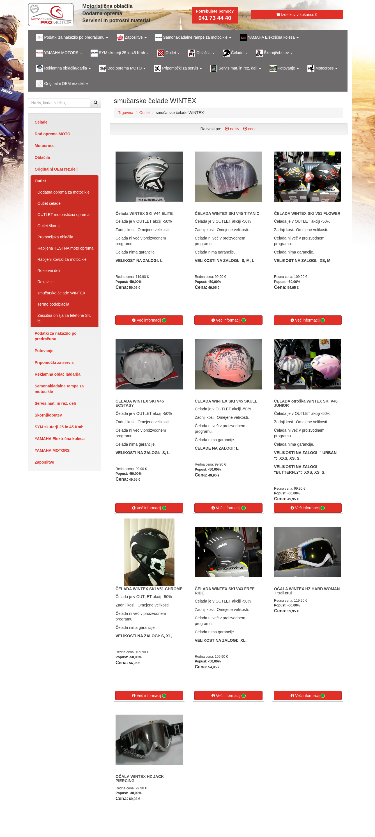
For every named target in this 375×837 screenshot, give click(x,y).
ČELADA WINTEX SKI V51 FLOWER (307, 213)
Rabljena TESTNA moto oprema (66, 248)
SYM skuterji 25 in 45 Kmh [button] (120, 53)
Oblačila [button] (201, 53)
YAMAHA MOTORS (52, 450)
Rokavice (46, 282)
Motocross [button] (322, 68)
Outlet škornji (49, 226)
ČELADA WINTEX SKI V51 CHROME (149, 589)
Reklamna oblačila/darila (57, 374)
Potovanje (44, 350)
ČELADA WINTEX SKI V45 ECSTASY (140, 403)
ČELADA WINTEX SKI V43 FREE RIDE (224, 591)
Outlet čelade (49, 203)
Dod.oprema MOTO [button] (122, 68)
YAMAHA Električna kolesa (60, 438)
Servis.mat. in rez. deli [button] (235, 68)
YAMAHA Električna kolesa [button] (269, 37)
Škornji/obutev (48, 415)
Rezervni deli (49, 270)
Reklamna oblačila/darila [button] (63, 68)
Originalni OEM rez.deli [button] (62, 83)
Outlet (40, 181)
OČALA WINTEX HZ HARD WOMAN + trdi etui (307, 591)
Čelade (41, 122)
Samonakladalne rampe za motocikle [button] (193, 37)
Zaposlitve (44, 462)
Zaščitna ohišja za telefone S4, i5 (64, 318)
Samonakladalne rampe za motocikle (59, 389)
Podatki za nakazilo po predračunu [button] (72, 37)
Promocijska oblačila (55, 237)
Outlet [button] (168, 53)
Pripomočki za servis (54, 362)
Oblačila (42, 157)
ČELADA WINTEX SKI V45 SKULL (226, 401)
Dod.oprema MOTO (52, 134)
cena (250, 129)
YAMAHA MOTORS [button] (59, 53)
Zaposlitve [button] (132, 37)
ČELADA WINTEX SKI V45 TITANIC (227, 213)
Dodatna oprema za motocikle (64, 192)
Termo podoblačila (54, 304)
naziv (232, 129)
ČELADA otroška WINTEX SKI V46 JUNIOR (306, 403)
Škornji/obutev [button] (274, 53)
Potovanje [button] (284, 68)
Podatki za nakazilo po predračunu (56, 336)
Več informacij (149, 320)
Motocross (45, 145)
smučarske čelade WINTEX (62, 293)
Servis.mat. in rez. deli (55, 403)
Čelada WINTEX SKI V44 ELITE (144, 213)
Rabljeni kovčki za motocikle (62, 259)
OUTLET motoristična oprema (64, 214)
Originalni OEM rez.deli (56, 169)
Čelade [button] (235, 53)
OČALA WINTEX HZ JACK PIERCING (140, 778)
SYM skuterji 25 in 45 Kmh (59, 427)
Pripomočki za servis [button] (178, 68)
